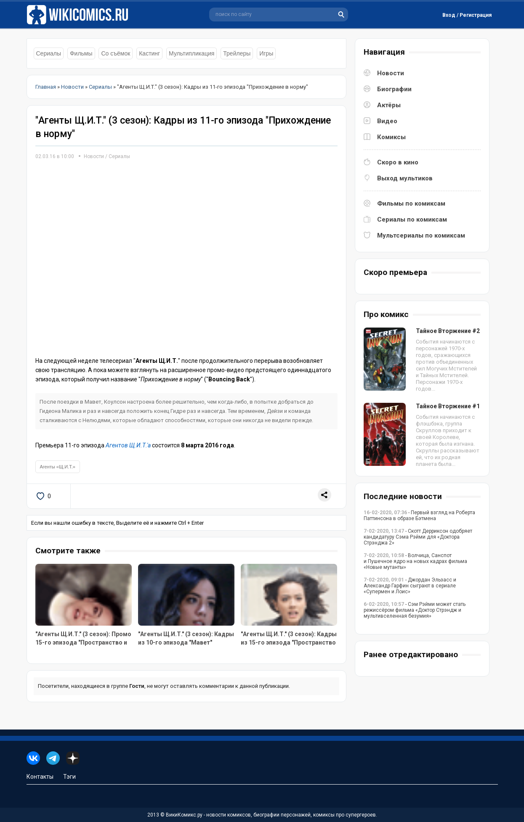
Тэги (69, 776)
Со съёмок (115, 53)
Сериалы (48, 53)
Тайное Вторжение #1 (448, 406)
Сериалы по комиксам (412, 219)
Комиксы (391, 137)
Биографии (394, 89)
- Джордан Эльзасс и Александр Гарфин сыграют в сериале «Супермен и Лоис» (410, 586)
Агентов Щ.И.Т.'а (128, 445)
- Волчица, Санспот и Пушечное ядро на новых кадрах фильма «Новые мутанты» (415, 561)
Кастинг (149, 53)
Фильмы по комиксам (411, 203)
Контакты (40, 776)
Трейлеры (236, 53)
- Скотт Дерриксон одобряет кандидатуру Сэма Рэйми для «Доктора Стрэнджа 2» (418, 537)
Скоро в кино (397, 162)
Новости (94, 156)
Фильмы (81, 53)
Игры (266, 53)
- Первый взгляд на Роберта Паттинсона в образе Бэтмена (419, 515)
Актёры (389, 105)
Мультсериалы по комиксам (421, 235)
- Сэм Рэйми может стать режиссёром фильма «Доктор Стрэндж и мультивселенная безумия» (414, 610)
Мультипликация (191, 53)
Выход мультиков (405, 178)
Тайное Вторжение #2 (448, 331)
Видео (387, 121)
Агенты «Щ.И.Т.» (57, 466)
